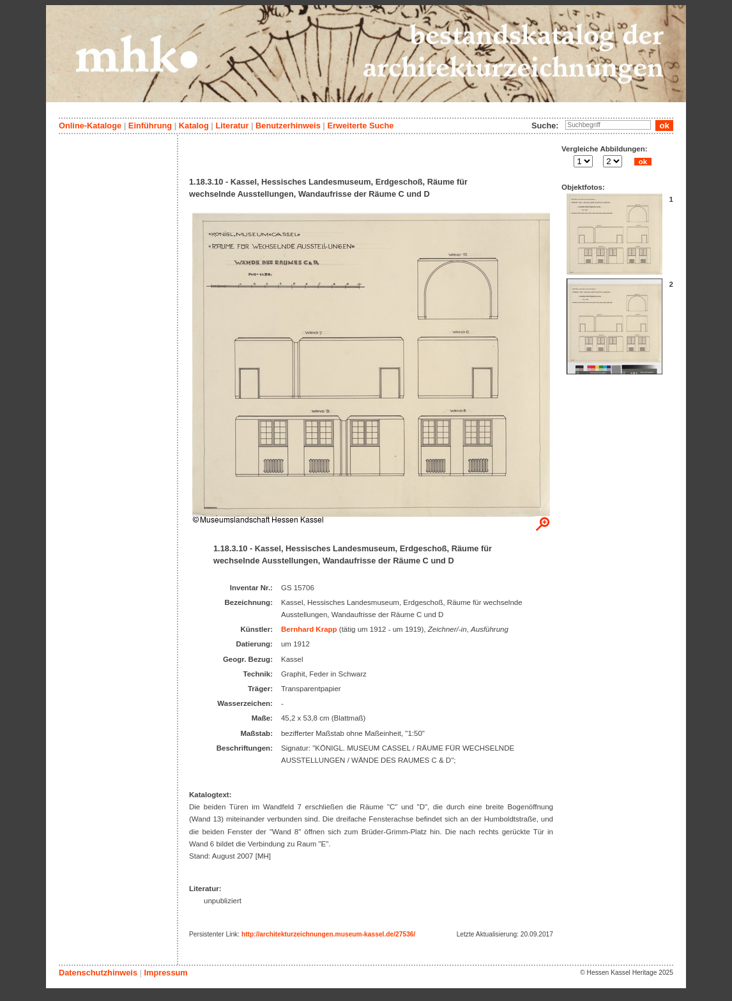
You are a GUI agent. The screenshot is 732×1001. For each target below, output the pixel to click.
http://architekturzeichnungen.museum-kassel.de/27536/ (328, 934)
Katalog (194, 125)
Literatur (231, 125)
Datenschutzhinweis (98, 972)
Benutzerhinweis (288, 125)
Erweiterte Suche (360, 125)
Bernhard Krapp (309, 629)
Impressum (165, 972)
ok (642, 161)
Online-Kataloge (90, 125)
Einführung (150, 125)
